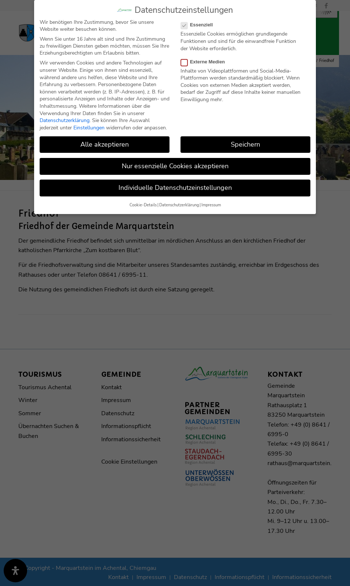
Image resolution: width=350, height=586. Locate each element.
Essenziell (200, 24)
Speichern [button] (245, 144)
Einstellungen (89, 127)
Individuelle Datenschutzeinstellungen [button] (175, 187)
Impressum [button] (211, 205)
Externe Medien (206, 62)
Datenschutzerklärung (65, 120)
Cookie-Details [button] (143, 205)
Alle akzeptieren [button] (104, 144)
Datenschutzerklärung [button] (179, 205)
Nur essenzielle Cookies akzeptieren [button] (175, 166)
